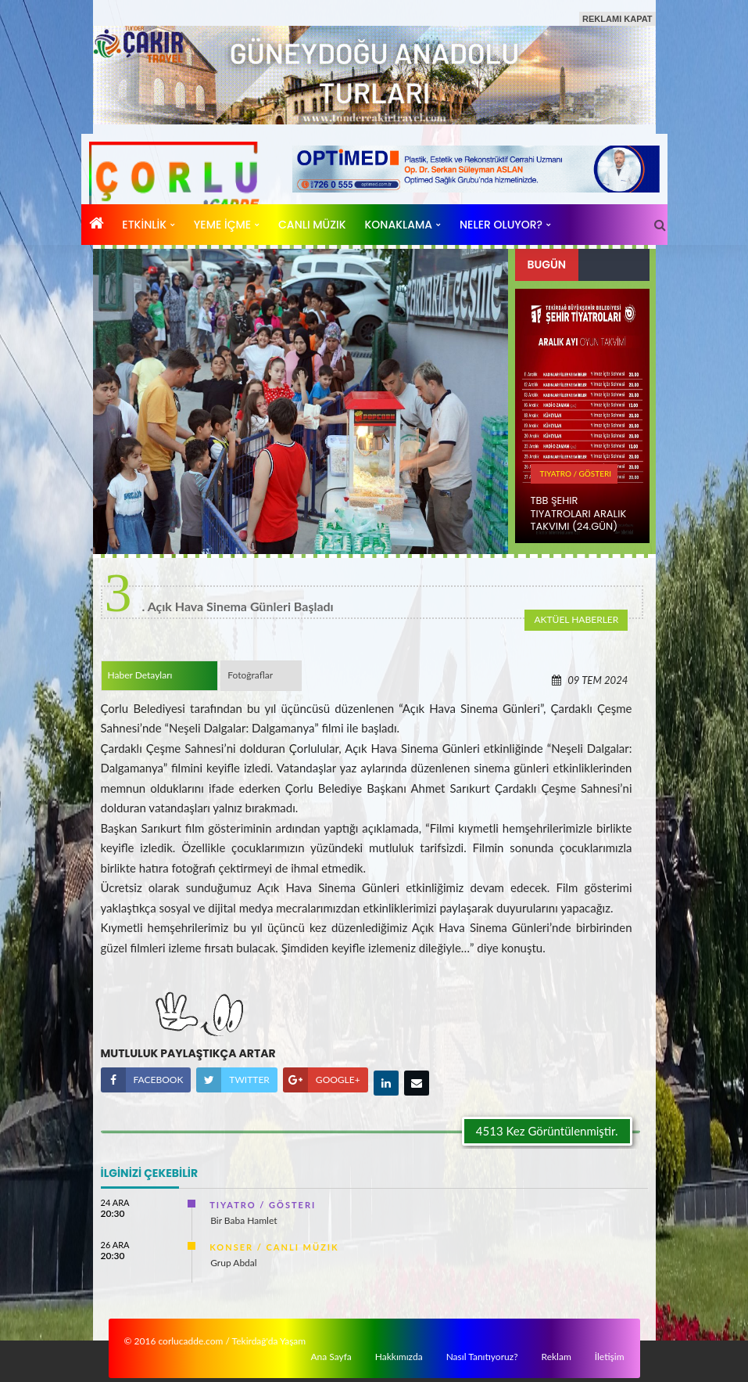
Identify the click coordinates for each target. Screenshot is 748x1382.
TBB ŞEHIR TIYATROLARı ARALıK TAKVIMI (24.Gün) (579, 513)
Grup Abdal (233, 1259)
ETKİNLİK (144, 224)
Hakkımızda (399, 1356)
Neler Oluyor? (501, 224)
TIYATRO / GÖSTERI (576, 473)
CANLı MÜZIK (312, 224)
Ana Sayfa (330, 1356)
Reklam (556, 1356)
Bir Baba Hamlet (243, 1216)
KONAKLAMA (399, 224)
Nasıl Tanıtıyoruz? (482, 1356)
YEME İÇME (222, 224)
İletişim (610, 1356)
